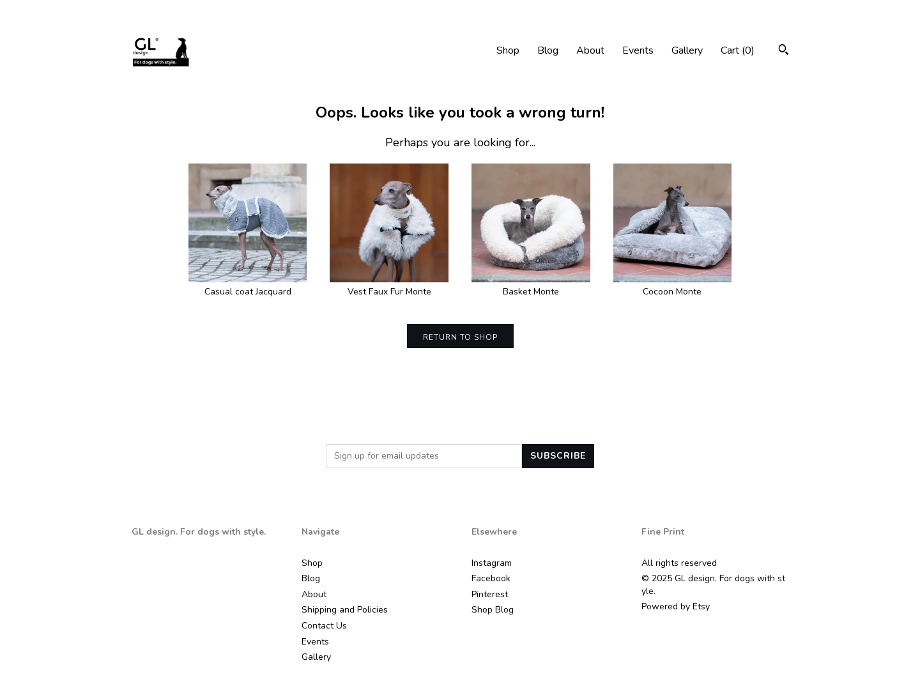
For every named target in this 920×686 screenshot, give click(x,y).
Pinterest (489, 594)
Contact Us (324, 626)
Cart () (738, 50)
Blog (547, 50)
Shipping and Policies (345, 610)
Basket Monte (530, 285)
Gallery (687, 50)
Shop (507, 50)
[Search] (783, 51)
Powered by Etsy (675, 606)
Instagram (491, 563)
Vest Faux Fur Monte (389, 285)
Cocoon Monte (672, 285)
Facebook (490, 578)
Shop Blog (492, 610)
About (590, 50)
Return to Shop (460, 337)
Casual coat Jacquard (247, 285)
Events (638, 50)
